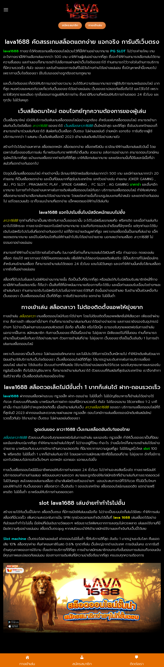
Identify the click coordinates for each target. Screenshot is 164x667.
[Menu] (5, 9)
